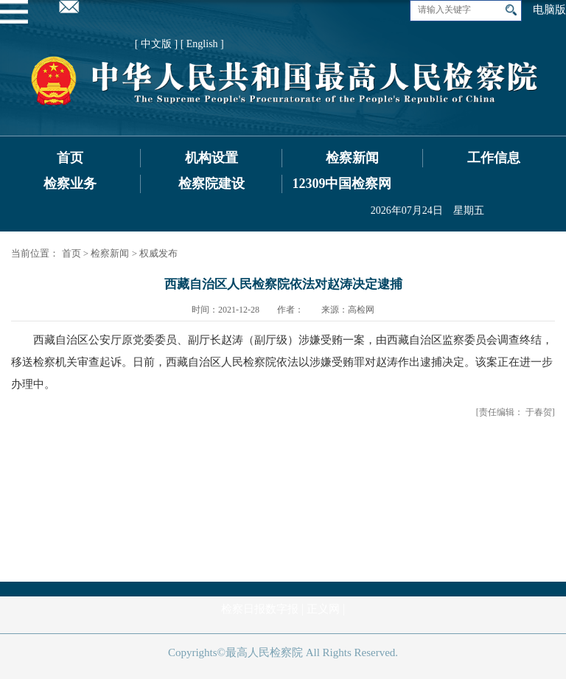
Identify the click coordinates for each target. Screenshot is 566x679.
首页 (70, 157)
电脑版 (549, 9)
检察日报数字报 (259, 609)
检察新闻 (352, 157)
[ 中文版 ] (156, 43)
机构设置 (211, 157)
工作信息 (493, 157)
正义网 (323, 609)
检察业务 (70, 183)
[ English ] (202, 43)
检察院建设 (211, 183)
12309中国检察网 (341, 183)
